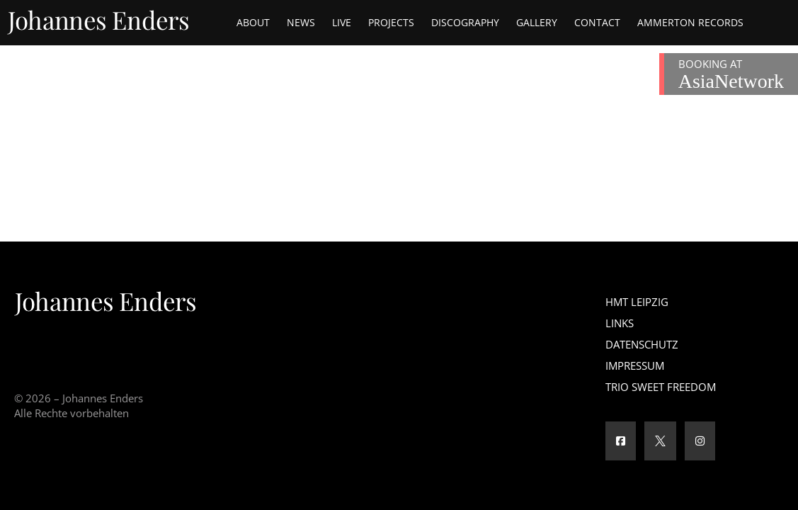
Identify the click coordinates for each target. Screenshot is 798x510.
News (301, 22)
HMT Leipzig (636, 302)
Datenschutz (641, 344)
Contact (597, 22)
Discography (465, 22)
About (253, 22)
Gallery (536, 22)
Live (341, 22)
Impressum (634, 365)
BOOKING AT (731, 74)
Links (619, 323)
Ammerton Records (690, 22)
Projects (391, 22)
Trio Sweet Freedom (660, 387)
